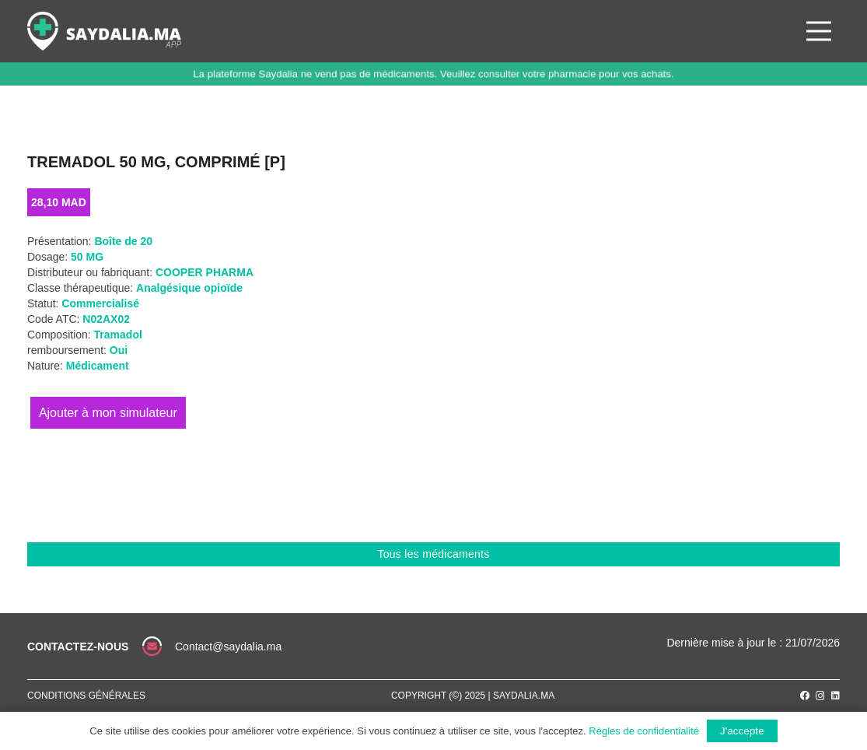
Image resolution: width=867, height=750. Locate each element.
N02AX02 (106, 319)
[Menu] (819, 31)
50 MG (87, 257)
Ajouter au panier (108, 413)
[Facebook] (804, 695)
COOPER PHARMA (204, 272)
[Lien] (104, 31)
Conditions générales (86, 695)
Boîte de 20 (123, 241)
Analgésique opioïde (189, 288)
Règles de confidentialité (644, 731)
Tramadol (118, 334)
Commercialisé (100, 303)
